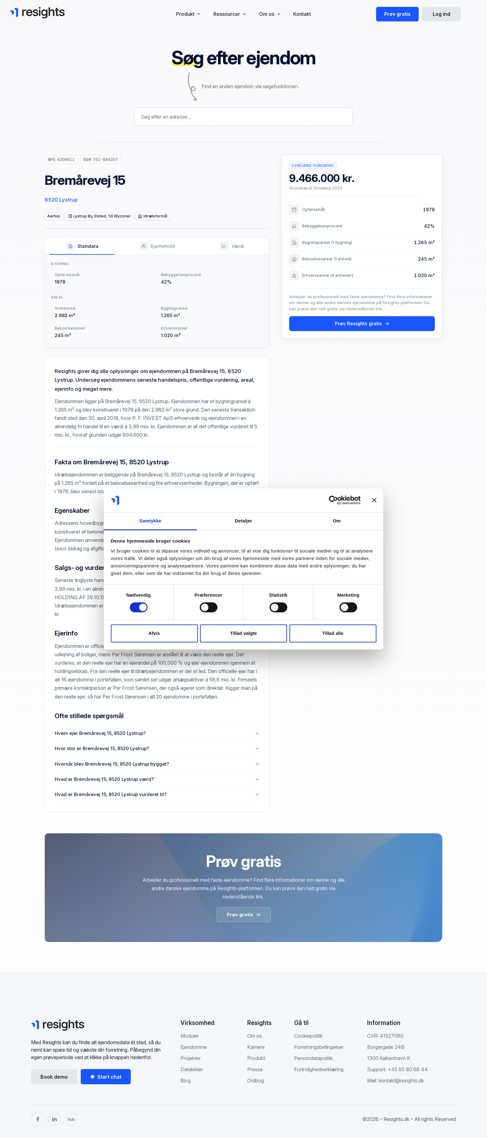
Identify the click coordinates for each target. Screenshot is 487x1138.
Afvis (154, 633)
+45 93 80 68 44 (408, 1069)
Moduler (189, 1036)
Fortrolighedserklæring (319, 1069)
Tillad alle (332, 633)
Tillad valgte (243, 633)
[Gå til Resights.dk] (37, 13)
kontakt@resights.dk (401, 1080)
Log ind (441, 14)
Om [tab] (336, 520)
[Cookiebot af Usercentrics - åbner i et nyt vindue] (333, 500)
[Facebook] (37, 1119)
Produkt (256, 1058)
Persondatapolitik (313, 1058)
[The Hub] (71, 1119)
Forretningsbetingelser (319, 1047)
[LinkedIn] (54, 1119)
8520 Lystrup (61, 200)
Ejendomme (193, 1047)
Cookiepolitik (308, 1036)
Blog (185, 1080)
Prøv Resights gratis (362, 323)
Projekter (190, 1058)
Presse (255, 1069)
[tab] (82, 246)
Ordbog (255, 1080)
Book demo (54, 1077)
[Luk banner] (374, 500)
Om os (254, 1036)
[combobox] (243, 116)
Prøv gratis (397, 14)
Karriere (256, 1047)
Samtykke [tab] (150, 520)
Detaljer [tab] (243, 520)
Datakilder (191, 1069)
